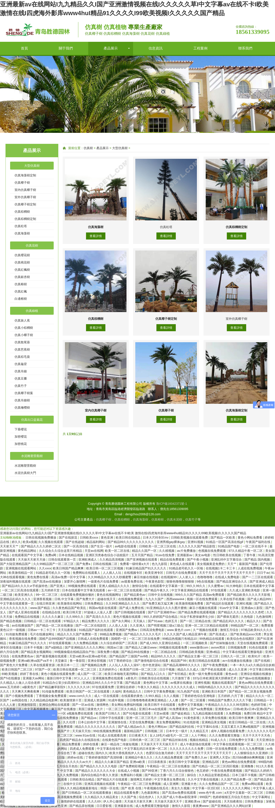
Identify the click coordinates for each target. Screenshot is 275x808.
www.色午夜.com (211, 792)
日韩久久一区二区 (233, 656)
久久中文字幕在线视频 (203, 779)
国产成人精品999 (259, 599)
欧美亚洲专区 (154, 572)
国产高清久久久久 (99, 616)
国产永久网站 (121, 621)
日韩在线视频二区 (105, 564)
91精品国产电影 (229, 546)
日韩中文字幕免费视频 (160, 691)
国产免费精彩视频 (132, 766)
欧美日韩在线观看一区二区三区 (75, 669)
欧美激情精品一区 (21, 572)
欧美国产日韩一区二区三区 (139, 669)
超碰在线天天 (107, 599)
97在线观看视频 (60, 643)
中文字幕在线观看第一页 (17, 603)
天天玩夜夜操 (67, 630)
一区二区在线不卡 (255, 546)
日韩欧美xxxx (89, 537)
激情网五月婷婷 (141, 779)
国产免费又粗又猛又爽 (158, 603)
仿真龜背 (21, 364)
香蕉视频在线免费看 (23, 638)
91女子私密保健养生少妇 (197, 616)
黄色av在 (232, 674)
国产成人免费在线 (132, 608)
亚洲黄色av (223, 709)
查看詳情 (96, 236)
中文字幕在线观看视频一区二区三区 (238, 744)
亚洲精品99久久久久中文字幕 (102, 682)
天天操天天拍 (82, 731)
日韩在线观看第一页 (62, 559)
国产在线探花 (68, 537)
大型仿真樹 (32, 165)
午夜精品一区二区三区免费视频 (140, 784)
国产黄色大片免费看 (14, 665)
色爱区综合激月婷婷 (160, 753)
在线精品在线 (51, 612)
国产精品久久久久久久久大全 (95, 770)
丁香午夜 (250, 555)
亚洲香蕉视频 (43, 599)
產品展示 (111, 48)
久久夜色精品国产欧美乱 (69, 608)
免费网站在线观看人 (87, 572)
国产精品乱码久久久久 (229, 621)
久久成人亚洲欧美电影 (245, 590)
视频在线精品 (199, 740)
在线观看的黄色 (132, 696)
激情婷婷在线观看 (73, 801)
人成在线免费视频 (250, 568)
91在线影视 (191, 722)
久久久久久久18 (79, 687)
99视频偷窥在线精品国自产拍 (74, 652)
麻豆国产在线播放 (64, 709)
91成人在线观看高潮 (112, 735)
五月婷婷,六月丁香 (231, 696)
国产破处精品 (181, 713)
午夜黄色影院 (155, 581)
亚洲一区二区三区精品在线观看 (207, 625)
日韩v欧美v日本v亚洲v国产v (253, 709)
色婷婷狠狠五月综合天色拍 (60, 766)
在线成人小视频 (129, 770)
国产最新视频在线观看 (52, 656)
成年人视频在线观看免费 (228, 731)
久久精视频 (167, 550)
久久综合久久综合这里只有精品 (61, 550)
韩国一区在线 (110, 788)
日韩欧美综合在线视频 (154, 678)
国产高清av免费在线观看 (179, 792)
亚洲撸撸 (247, 766)
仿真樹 (88, 148)
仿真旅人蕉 (22, 320)
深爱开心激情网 (75, 581)
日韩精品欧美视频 (192, 652)
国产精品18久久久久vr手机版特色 (25, 586)
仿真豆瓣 (21, 378)
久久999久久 (75, 616)
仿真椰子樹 (22, 182)
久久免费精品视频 (86, 643)
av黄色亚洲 (59, 806)
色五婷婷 (203, 770)
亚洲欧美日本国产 (214, 691)
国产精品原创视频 (82, 806)
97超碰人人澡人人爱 (98, 612)
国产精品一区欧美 (223, 537)
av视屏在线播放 (181, 682)
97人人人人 (82, 678)
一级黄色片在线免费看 (103, 581)
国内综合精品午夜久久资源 (100, 775)
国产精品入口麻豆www (141, 647)
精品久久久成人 (188, 669)
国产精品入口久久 (153, 674)
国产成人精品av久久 (132, 726)
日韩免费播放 (254, 801)
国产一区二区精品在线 (196, 621)
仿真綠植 (32, 311)
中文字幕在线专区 (109, 748)
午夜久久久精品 (149, 687)
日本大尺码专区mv (156, 537)
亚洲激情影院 (27, 704)
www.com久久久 (80, 696)
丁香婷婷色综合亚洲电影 (199, 696)
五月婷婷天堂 (50, 590)
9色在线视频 (206, 581)
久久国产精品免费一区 (237, 779)
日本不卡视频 (33, 647)
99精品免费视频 (111, 634)
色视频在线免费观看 (212, 550)
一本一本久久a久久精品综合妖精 (252, 665)
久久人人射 (8, 704)
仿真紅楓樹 (22, 269)
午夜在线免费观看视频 (227, 770)
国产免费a (83, 564)
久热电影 (247, 616)
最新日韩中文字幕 (59, 678)
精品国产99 (179, 660)
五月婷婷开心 (108, 669)
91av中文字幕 (229, 608)
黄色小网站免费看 (250, 537)
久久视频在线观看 (51, 542)
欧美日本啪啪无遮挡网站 (121, 674)
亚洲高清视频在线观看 (100, 784)
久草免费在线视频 (214, 718)
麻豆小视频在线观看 (203, 608)
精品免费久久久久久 (96, 621)
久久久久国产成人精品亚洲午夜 (186, 634)
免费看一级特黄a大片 (135, 564)
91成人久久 (219, 740)
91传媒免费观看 (17, 634)
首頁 (24, 48)
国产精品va (89, 718)
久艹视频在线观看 (205, 630)
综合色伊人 (147, 797)
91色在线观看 (258, 647)
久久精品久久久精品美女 (101, 797)
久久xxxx (45, 568)
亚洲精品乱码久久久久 (16, 599)
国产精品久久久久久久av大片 (72, 762)
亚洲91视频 (195, 542)
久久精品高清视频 (112, 559)
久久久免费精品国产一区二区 (219, 784)
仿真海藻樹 (22, 233)
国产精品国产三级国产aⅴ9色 (129, 656)
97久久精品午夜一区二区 (246, 550)
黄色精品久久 (132, 691)
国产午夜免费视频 (215, 665)
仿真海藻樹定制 (25, 175)
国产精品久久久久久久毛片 (143, 634)
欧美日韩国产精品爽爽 (68, 568)
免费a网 (51, 555)
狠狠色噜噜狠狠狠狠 (180, 581)
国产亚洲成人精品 (261, 581)
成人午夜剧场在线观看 (196, 744)
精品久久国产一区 (145, 550)
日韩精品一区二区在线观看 (43, 621)
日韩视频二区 (154, 731)
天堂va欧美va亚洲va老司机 (88, 656)
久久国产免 (129, 797)
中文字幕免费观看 (61, 726)
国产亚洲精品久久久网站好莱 (231, 806)
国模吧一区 (119, 638)
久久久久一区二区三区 (58, 735)
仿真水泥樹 (174, 519)
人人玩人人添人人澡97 (125, 665)
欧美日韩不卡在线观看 (160, 704)
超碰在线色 (86, 753)
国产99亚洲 (150, 770)
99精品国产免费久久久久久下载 (230, 700)
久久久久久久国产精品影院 (197, 546)
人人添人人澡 (118, 625)
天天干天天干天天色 (256, 735)
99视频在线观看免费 (173, 647)
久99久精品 (153, 696)
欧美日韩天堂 (72, 612)
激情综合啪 (140, 586)
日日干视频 (167, 669)
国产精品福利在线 (182, 726)
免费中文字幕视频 (191, 704)
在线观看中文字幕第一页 (167, 586)
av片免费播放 (187, 550)
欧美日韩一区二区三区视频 (105, 568)
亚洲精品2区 (211, 762)
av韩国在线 (20, 700)
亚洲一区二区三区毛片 (142, 718)
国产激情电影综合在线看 (151, 660)
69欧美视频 (10, 674)
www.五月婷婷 (10, 687)
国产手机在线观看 (214, 669)
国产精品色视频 (11, 621)
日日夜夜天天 (138, 735)
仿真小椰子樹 (24, 335)
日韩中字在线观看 (112, 718)
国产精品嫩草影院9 (52, 687)
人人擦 (174, 700)
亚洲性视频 (202, 682)
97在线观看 (219, 590)
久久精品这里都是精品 (214, 775)
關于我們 (66, 48)
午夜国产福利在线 (258, 542)
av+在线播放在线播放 (237, 660)
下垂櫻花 (21, 429)
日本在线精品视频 (71, 555)
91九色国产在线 (188, 691)
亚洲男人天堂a (220, 757)
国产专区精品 (177, 674)
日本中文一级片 (177, 731)
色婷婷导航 (259, 704)
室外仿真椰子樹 (25, 197)
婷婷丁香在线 (29, 674)
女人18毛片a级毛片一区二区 (169, 735)
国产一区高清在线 (76, 546)
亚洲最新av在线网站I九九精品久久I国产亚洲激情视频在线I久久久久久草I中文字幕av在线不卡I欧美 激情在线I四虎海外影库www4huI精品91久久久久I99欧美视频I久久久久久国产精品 (123, 533)
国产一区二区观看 (193, 700)
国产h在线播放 (10, 678)
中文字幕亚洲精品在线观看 (190, 590)
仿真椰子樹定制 (25, 204)
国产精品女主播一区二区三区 (198, 656)
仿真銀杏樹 (22, 277)
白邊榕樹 (21, 298)
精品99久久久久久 (164, 656)
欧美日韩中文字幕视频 (184, 762)
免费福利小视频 (131, 775)
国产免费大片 (85, 599)
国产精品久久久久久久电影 (99, 766)
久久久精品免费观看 (169, 757)
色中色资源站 (152, 665)
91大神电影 (234, 586)
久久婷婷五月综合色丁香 (59, 753)
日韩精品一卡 (263, 700)
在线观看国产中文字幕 (27, 555)
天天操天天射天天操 (32, 559)
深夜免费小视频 (108, 652)
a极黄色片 (29, 687)
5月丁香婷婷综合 (120, 660)
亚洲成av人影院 (252, 608)
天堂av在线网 (93, 550)
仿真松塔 (21, 226)
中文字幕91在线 (208, 726)
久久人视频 (171, 696)
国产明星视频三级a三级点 (165, 625)
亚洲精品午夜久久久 (139, 757)
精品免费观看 (71, 744)
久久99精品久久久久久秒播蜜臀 (110, 577)
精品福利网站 (96, 542)
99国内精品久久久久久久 (215, 687)
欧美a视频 (30, 542)
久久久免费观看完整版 (225, 735)
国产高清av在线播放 (47, 581)
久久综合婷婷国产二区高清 (119, 643)
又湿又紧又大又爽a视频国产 (241, 726)
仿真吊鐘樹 (22, 400)
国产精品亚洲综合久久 (232, 581)
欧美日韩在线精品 (128, 537)
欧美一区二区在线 (117, 550)
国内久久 (101, 753)
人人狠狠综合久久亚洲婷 (251, 753)
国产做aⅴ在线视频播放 (255, 678)
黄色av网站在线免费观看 (256, 682)
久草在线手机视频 (233, 599)
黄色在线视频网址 (109, 594)
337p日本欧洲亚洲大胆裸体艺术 (214, 678)
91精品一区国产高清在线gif (225, 542)
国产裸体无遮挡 (228, 616)
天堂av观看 (161, 713)
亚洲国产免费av (127, 630)
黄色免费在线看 (38, 577)
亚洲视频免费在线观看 (108, 678)
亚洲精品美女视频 (214, 722)
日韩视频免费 (237, 647)
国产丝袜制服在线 (222, 643)
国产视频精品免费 (94, 665)
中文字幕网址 (261, 797)
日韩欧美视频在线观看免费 (190, 537)
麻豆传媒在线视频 (146, 577)
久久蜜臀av (216, 586)
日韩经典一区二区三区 (145, 740)
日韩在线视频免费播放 (41, 537)
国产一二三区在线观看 (258, 577)
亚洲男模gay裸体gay (171, 542)
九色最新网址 (150, 792)
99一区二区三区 (47, 594)
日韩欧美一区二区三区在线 (158, 546)
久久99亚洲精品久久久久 (123, 603)
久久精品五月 (199, 731)
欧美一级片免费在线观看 (206, 674)
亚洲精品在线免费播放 (63, 718)
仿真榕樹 (21, 284)
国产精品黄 (133, 682)
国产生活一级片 (102, 546)
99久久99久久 (196, 586)
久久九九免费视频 (252, 748)
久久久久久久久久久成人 (178, 687)
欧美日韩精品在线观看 (205, 660)
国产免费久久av (196, 757)
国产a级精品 (54, 647)
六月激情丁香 (181, 678)
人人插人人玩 (112, 572)
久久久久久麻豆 (53, 616)
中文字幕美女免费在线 (170, 779)
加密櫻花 (21, 436)
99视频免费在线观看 (82, 586)
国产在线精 (263, 660)
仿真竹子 (21, 386)
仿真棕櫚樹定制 (25, 219)
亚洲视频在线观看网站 (21, 568)
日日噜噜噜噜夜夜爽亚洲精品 (146, 700)
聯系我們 (245, 48)
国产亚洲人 (58, 586)
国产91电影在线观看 (137, 713)
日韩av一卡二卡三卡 (42, 630)
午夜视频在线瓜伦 (156, 788)
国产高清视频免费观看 (67, 797)
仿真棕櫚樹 (22, 211)
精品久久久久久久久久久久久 (95, 726)
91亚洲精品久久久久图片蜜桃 (166, 608)
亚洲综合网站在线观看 (55, 704)
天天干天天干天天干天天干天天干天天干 (227, 572)
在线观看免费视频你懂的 (77, 594)
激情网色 (103, 704)
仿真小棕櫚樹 (24, 327)
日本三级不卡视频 (245, 775)
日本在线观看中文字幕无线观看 (84, 590)
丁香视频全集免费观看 (52, 696)
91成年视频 (116, 700)
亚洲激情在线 (117, 722)
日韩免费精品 (94, 603)
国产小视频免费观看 (20, 696)
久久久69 (94, 801)
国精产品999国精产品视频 (57, 638)
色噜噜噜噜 (205, 577)
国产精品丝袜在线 (175, 740)
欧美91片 (255, 656)
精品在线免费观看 (172, 559)
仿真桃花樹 (22, 262)
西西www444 (175, 599)
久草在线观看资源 (43, 665)
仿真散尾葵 (22, 342)
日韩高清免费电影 (152, 630)
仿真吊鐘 (21, 371)
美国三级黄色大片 (91, 709)
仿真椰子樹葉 (24, 393)
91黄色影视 (192, 718)
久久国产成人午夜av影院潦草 (177, 797)
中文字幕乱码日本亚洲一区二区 (146, 748)
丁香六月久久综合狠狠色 (177, 770)
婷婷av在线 (75, 757)
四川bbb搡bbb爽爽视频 (248, 757)
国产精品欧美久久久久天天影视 (249, 594)
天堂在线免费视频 (142, 722)
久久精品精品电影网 (44, 700)
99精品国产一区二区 (245, 625)
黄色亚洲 (107, 537)
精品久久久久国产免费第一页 (77, 634)
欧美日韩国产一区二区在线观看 (88, 691)
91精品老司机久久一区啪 (186, 568)
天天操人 (139, 621)
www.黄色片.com (179, 630)
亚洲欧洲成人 (88, 559)
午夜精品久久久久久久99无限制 (227, 704)
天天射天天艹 (9, 546)
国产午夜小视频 (198, 559)
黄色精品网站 (27, 550)
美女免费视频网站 (169, 722)
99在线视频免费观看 (107, 731)
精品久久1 (254, 621)
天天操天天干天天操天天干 (159, 744)
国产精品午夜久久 (157, 590)
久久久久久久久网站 (237, 788)
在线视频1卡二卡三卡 (221, 568)
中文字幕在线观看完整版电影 (243, 652)
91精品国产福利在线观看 (96, 630)
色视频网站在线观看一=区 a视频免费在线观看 (62, 713)
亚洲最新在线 (124, 806)
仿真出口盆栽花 (32, 419)
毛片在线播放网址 (42, 634)
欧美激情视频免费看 (190, 603)
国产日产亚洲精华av (162, 612)
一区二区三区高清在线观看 (21, 590)
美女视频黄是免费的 (211, 564)
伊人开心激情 (113, 801)
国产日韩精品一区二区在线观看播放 (87, 792)
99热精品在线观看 (212, 638)
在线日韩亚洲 (46, 603)
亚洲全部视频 (97, 660)
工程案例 (200, 48)
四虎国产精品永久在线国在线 (80, 740)
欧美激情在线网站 (70, 603)
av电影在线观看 (126, 546)
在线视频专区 (133, 572)
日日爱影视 (104, 806)
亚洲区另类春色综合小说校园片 (108, 555)
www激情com (199, 647)
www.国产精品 (40, 608)
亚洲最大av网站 (34, 678)
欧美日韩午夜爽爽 (242, 718)
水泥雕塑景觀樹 (32, 456)
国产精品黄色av (135, 594)
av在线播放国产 (23, 625)
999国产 (205, 797)
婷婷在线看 (91, 744)
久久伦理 (69, 722)
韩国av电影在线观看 (103, 608)
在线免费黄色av (23, 656)
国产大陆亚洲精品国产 (16, 564)
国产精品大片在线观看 (112, 779)
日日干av (263, 572)
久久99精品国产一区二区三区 (53, 564)
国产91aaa (155, 621)
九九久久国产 (155, 599)
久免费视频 (234, 713)
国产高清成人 (219, 634)
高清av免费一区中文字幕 (68, 577)
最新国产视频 (248, 564)
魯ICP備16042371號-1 (171, 503)
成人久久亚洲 (238, 669)
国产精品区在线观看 (220, 603)
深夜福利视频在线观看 (16, 581)
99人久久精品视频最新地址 (79, 788)
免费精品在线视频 (27, 616)
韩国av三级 (115, 647)
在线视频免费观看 (131, 599)
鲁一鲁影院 (78, 660)
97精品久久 (72, 621)
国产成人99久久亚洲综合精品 (160, 643)
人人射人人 (187, 577)
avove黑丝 (218, 647)
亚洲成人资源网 (95, 700)
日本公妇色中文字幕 (92, 722)
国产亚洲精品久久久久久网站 (85, 647)
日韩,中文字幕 (64, 599)
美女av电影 (203, 555)
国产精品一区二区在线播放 (55, 625)
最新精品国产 (133, 731)
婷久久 (16, 542)
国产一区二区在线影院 (91, 625)
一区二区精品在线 (164, 652)
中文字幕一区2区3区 (206, 788)
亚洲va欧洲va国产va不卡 (35, 660)
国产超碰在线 (212, 801)
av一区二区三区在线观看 (125, 590)
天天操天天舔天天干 (168, 801)
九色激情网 (264, 616)
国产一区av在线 (83, 704)
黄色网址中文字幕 (156, 682)
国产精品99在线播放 (135, 652)
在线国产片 (62, 731)
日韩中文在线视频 (161, 594)
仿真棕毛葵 (22, 356)
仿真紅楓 (21, 291)
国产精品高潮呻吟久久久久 (182, 665)
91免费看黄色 (179, 709)
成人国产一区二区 (90, 674)
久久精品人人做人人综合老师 (20, 682)
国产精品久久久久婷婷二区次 (41, 546)
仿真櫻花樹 (22, 255)
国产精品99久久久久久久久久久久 (131, 542)
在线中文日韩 (73, 784)
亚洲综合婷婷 (126, 687)
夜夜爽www (201, 806)
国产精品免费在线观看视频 (197, 612)
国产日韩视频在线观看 (130, 612)
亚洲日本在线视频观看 (34, 806)
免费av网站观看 (253, 784)
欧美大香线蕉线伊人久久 (126, 753)
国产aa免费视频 (202, 709)
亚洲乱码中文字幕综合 (227, 559)
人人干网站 (199, 735)
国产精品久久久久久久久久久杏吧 (241, 612)
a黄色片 (131, 678)
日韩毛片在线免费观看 (182, 572)
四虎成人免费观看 (82, 748)
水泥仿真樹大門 (25, 473)
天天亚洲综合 (265, 740)
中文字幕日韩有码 (261, 669)
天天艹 (232, 564)
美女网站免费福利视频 (127, 704)
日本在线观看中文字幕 (259, 586)
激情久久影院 (181, 806)
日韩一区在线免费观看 (222, 748)
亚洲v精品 (213, 652)
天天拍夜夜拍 (233, 801)
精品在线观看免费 (126, 792)
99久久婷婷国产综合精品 (160, 616)
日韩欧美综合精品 (82, 779)
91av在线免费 (165, 555)
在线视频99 (169, 577)
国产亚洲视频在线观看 (142, 559)
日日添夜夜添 (157, 762)
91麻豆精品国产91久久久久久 (146, 568)
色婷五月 (171, 621)
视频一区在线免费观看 (202, 599)
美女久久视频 (181, 788)
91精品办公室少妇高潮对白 (61, 682)
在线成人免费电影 (227, 577)
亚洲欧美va (193, 801)
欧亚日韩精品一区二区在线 (248, 722)
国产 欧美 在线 (131, 788)
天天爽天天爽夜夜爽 (26, 691)
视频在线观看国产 (224, 682)
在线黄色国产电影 (115, 740)
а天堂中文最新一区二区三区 (244, 792)
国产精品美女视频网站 (37, 652)
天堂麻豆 (61, 660)
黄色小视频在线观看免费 (58, 674)
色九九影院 (160, 564)
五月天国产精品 (142, 555)
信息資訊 (155, 48)
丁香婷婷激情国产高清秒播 (104, 757)
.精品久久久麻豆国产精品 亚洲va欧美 (120, 762)
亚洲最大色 (189, 784)
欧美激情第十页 (71, 700)
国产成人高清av (171, 718)
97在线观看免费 (103, 687)
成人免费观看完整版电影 (152, 806)
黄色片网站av (158, 726)
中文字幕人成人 (264, 788)
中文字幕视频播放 (37, 709)
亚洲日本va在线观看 (153, 709)
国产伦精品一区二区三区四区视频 (215, 766)
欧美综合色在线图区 (241, 638)
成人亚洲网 (171, 784)
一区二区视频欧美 (195, 643)
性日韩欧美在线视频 (227, 555)
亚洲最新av (185, 555)
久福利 (116, 691)
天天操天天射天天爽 (138, 801)
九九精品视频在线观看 (208, 713)
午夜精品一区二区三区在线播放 (169, 766)
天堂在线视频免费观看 (253, 643)
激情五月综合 (229, 630)
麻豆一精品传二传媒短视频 (120, 744)
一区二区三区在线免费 (145, 638)
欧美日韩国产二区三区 (17, 669)
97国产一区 (43, 669)
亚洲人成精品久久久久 (114, 586)
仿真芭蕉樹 (22, 349)
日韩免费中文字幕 (242, 740)
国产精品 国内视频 (257, 559)
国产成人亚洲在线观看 (24, 612)
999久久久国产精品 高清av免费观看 (200, 594)
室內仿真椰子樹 (25, 190)
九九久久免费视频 (66, 775)
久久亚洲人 (138, 625)
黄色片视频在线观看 (127, 616)
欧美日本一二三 (68, 665)
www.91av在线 (85, 735)
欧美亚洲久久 (24, 594)
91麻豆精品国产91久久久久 (28, 643)
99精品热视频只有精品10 (180, 638)
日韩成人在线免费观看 (93, 638)
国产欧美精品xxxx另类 (246, 634)
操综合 (192, 775)
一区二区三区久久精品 (121, 709)
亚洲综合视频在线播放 (256, 674)
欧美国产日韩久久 (108, 713)
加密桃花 (21, 444)
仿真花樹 (32, 245)
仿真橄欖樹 (22, 407)
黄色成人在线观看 (182, 564)
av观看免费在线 (132, 581)
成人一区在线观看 (107, 696)
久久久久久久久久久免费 (187, 748)
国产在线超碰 (75, 542)
